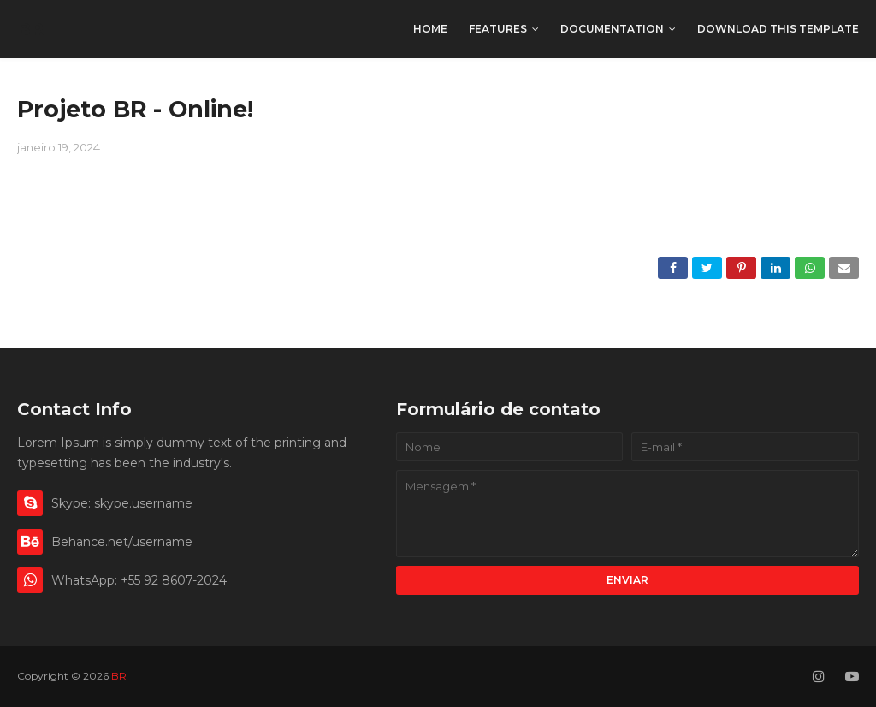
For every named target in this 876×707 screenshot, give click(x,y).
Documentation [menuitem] (612, 28)
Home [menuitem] (430, 28)
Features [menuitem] (498, 28)
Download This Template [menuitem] (778, 28)
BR (30, 29)
